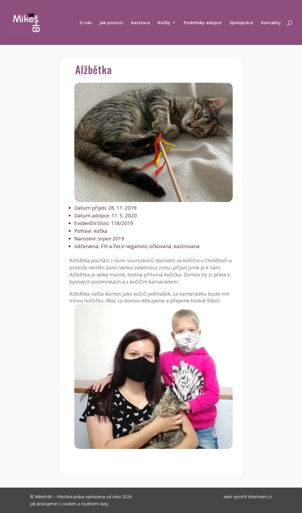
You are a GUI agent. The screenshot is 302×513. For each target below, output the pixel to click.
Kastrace (140, 22)
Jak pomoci (111, 22)
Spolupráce (241, 22)
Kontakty (271, 22)
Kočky (164, 22)
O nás (86, 22)
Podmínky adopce (203, 22)
